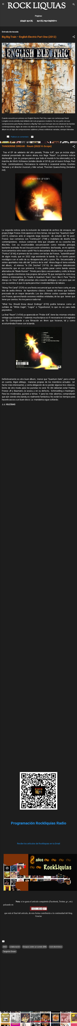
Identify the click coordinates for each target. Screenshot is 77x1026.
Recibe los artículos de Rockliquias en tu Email (38, 843)
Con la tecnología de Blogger (38, 1021)
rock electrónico (55, 947)
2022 (5, 947)
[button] (73, 37)
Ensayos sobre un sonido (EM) (34, 947)
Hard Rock (26, 21)
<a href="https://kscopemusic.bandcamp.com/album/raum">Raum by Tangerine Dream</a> (38, 722)
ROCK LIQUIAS (37, 6)
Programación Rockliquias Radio (38, 823)
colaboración (15, 947)
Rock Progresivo (47, 21)
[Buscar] (73, 4)
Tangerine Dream (9, 951)
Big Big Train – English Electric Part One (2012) (29, 36)
